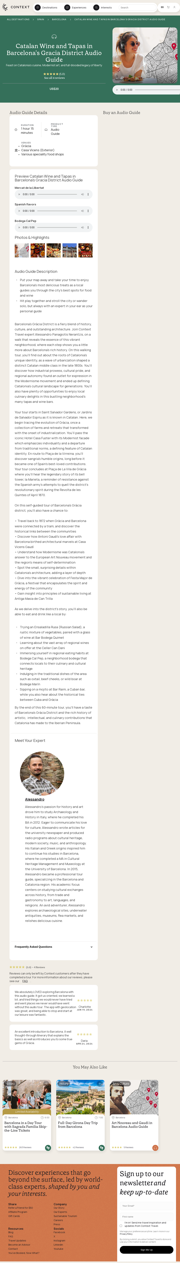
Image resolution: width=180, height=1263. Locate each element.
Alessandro (34, 799)
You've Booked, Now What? (23, 1253)
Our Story (59, 1207)
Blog (10, 1232)
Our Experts (60, 1212)
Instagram (59, 1240)
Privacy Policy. (126, 1234)
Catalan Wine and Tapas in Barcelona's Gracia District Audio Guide (54, 53)
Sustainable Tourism (65, 1216)
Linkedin (58, 1244)
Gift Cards (14, 1216)
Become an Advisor (19, 1244)
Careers (58, 1220)
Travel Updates (17, 1240)
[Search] (137, 7)
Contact (13, 1248)
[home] (18, 10)
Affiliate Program (17, 1212)
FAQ (25, 981)
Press (57, 1224)
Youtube (58, 1248)
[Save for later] (46, 1084)
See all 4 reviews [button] (54, 77)
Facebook (59, 1232)
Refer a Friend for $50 (20, 1207)
